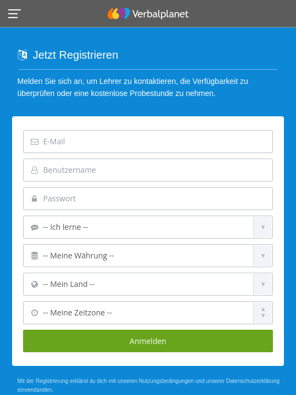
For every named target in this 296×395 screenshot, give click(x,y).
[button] (17, 13)
